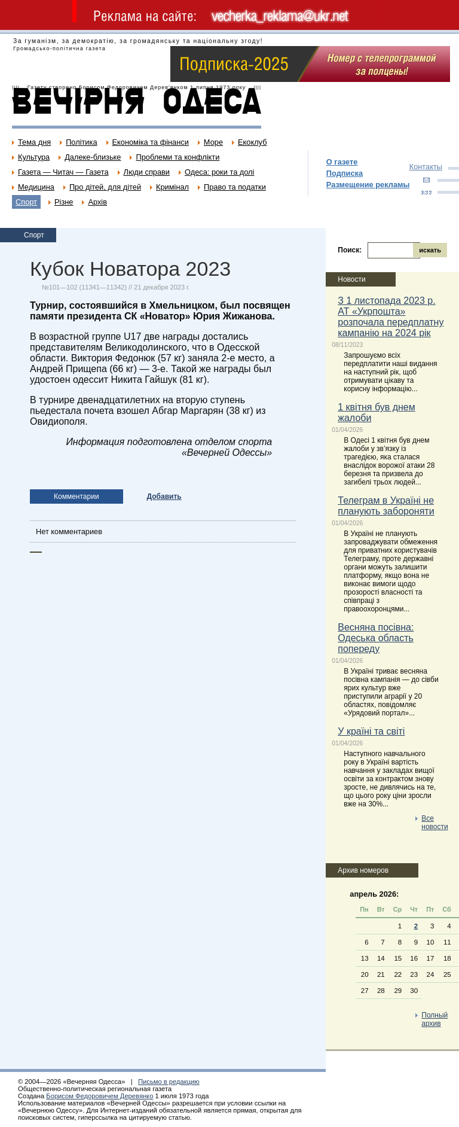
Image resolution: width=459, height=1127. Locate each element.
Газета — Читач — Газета (63, 171)
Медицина (36, 186)
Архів (97, 201)
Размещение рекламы (368, 184)
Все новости (434, 822)
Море (213, 142)
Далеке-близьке (93, 157)
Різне (63, 201)
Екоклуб (252, 142)
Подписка (344, 173)
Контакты (425, 166)
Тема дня (34, 142)
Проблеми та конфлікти (177, 157)
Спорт (26, 201)
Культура (34, 157)
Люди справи (147, 171)
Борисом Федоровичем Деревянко (99, 1095)
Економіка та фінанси (150, 142)
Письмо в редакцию (169, 1081)
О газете (342, 161)
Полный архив (434, 1019)
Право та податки (235, 186)
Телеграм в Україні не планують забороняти (386, 505)
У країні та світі (371, 731)
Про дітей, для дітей (105, 186)
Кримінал (172, 186)
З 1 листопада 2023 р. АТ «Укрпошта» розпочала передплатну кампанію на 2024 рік (390, 317)
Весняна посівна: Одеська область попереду (376, 638)
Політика (81, 142)
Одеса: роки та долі (219, 171)
